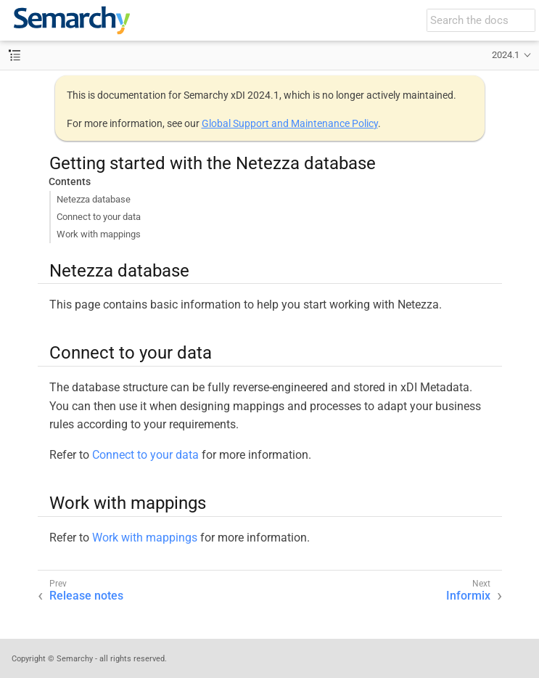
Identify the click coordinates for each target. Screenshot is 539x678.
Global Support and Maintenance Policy (290, 123)
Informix (468, 596)
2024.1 (505, 54)
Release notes (86, 596)
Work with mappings (99, 234)
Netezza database (94, 199)
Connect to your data (99, 216)
